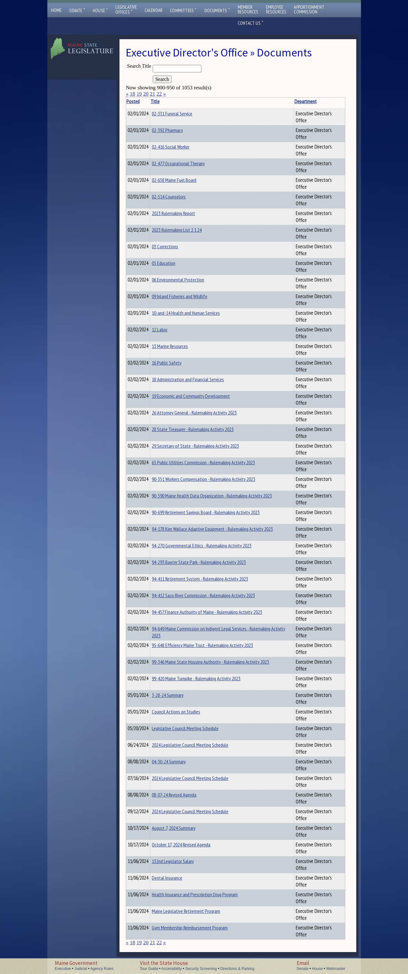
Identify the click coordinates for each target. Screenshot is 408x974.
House (100, 10)
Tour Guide (149, 968)
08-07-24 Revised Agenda (184, 794)
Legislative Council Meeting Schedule (195, 728)
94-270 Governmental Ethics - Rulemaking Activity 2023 (211, 545)
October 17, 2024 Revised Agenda (191, 844)
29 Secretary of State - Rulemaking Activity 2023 (205, 445)
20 (145, 94)
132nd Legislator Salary (183, 861)
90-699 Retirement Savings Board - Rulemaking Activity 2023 (215, 512)
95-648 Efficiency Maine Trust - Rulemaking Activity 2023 (212, 645)
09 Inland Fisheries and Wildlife (189, 296)
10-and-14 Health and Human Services (196, 312)
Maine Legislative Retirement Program (196, 911)
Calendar (154, 10)
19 (139, 94)
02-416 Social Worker (180, 146)
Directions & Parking (237, 968)
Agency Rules (102, 968)
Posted (142, 101)
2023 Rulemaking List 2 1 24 (186, 229)
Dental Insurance (177, 877)
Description (334, 101)
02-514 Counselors (178, 196)
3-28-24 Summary (177, 695)
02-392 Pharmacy (177, 130)
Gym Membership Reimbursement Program (199, 927)
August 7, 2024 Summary (183, 827)
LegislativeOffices (126, 10)
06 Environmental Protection (188, 279)
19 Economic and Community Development (201, 395)
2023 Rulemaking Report (183, 213)
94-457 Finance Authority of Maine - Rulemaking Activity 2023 (217, 611)
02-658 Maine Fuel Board (184, 179)
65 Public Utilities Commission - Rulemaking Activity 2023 (213, 462)
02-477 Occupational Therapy (188, 163)
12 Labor (169, 329)
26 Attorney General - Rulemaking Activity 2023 (204, 412)
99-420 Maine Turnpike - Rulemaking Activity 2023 (206, 678)
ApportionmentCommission (309, 9)
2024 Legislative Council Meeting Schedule (200, 744)
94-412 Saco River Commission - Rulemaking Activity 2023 (213, 595)
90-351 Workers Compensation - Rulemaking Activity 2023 (213, 479)
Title (164, 101)
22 (159, 94)
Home (56, 10)
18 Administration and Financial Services (198, 379)
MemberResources (248, 9)
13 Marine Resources (180, 346)
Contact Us (250, 23)
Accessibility (171, 968)
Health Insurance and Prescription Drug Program (204, 894)
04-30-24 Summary (178, 761)
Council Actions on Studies (186, 711)
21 (152, 94)
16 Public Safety (176, 362)
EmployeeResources (276, 9)
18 (132, 94)
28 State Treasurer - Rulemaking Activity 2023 (202, 429)
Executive (63, 968)
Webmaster (335, 968)
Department (290, 101)
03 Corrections (175, 246)
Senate (77, 10)
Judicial (80, 968)
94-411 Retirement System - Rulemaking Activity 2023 (210, 578)
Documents (217, 10)
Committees (183, 10)
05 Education (173, 263)
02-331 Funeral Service (182, 113)
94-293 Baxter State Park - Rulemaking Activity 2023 (209, 562)
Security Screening (201, 968)
